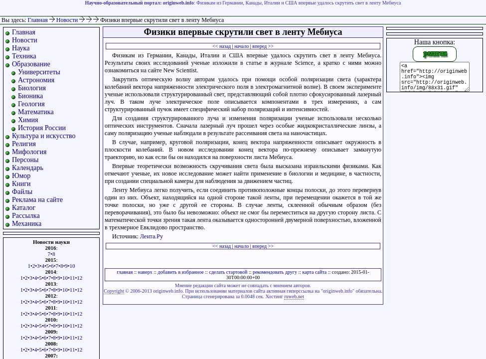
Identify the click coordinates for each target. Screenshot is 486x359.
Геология (31, 104)
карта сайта (315, 272)
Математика (36, 112)
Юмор (21, 176)
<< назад (221, 46)
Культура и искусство (44, 136)
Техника (24, 56)
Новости (68, 19)
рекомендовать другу (275, 272)
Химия (28, 120)
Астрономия (36, 80)
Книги (21, 183)
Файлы (22, 191)
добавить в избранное (180, 272)
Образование (31, 64)
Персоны (25, 160)
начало (241, 46)
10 (72, 266)
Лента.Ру (151, 236)
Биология (32, 88)
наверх (145, 272)
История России (42, 128)
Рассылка (26, 215)
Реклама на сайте (37, 199)
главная (125, 272)
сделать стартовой (228, 272)
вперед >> (263, 46)
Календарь (27, 168)
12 (79, 278)
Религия (24, 144)
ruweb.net (294, 296)
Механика (26, 223)
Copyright (114, 291)
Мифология (29, 152)
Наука (20, 48)
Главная (37, 19)
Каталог (23, 207)
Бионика (30, 96)
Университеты (39, 72)
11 (72, 278)
